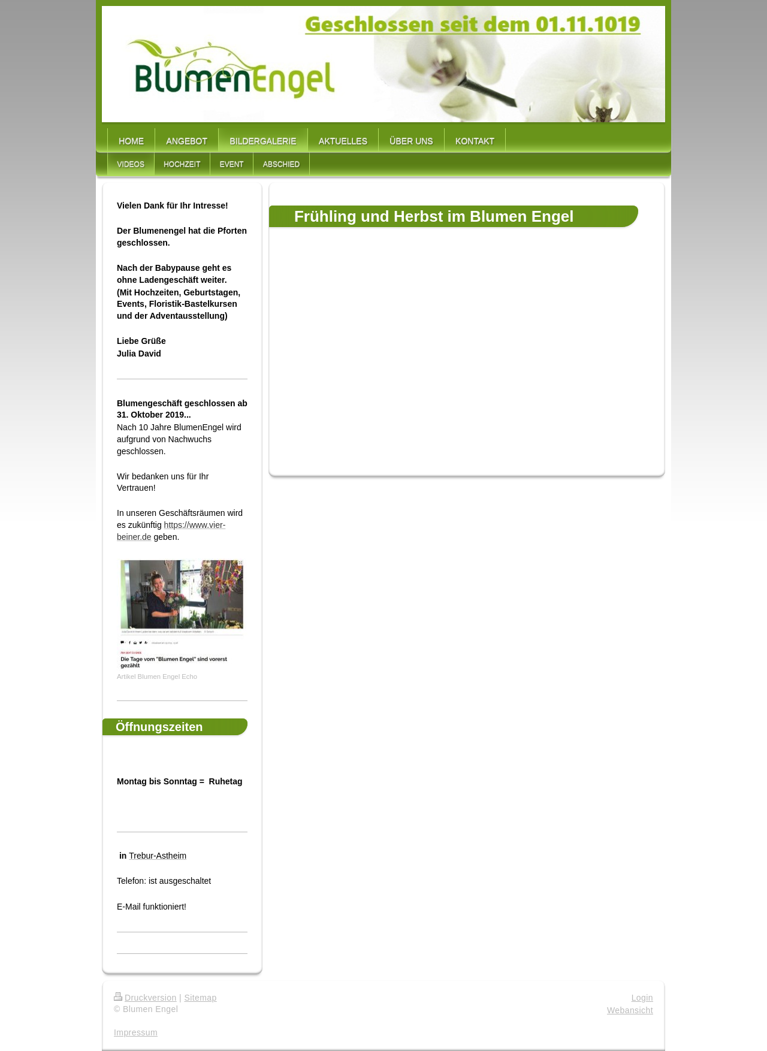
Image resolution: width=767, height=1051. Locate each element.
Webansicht (630, 1010)
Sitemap (200, 997)
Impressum (136, 1032)
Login (642, 997)
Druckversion (145, 997)
